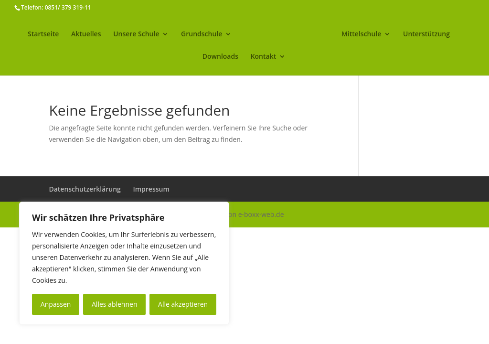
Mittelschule (361, 34)
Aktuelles (86, 34)
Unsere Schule (136, 34)
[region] (124, 263)
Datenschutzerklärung (84, 189)
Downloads (220, 57)
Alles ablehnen (114, 304)
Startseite (43, 34)
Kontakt (263, 57)
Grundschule (201, 34)
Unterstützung (426, 34)
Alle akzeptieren (183, 304)
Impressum (151, 189)
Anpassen (56, 304)
